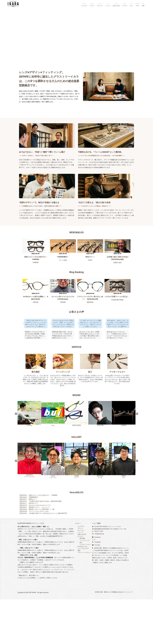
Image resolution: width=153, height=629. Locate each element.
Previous (16, 443)
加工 (90, 401)
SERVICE (76, 376)
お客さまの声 (116, 4)
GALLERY (76, 466)
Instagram (97, 571)
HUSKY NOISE (76, 443)
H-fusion (29, 443)
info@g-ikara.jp (99, 563)
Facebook (97, 567)
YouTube (97, 574)
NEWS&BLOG (76, 262)
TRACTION (100, 443)
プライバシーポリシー (85, 582)
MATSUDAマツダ (100, 490)
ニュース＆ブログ (83, 578)
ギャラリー (100, 4)
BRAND (76, 424)
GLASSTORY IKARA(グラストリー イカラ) (107, 556)
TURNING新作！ (63, 286)
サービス (124, 4)
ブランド (92, 4)
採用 (143, 4)
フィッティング (63, 401)
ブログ (137, 4)
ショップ (107, 4)
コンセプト (84, 4)
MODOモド (123, 490)
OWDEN (123, 443)
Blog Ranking (76, 301)
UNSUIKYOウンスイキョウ (29, 489)
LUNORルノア (76, 490)
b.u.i (53, 443)
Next (137, 443)
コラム (131, 4)
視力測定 (36, 401)
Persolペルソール (53, 490)
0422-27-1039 (98, 561)
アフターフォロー (117, 401)
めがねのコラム (82, 576)
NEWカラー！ (90, 286)
